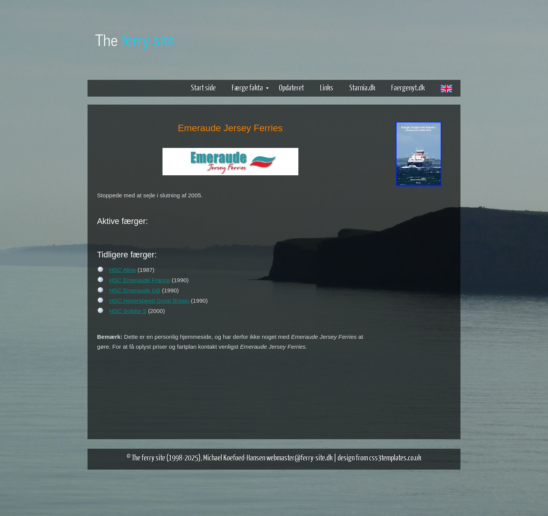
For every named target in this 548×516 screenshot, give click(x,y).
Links (326, 87)
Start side (203, 87)
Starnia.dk (362, 87)
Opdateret (291, 87)
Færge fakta (250, 87)
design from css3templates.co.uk (379, 457)
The (135, 39)
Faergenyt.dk (408, 87)
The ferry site (148, 457)
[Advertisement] (418, 307)
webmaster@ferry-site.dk (299, 457)
